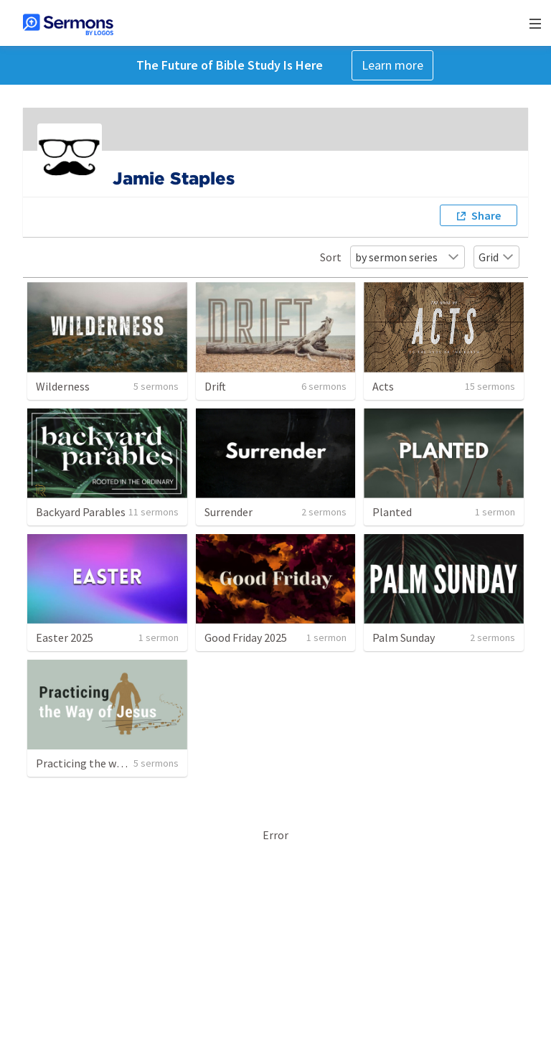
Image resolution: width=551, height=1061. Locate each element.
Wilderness (63, 386)
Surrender (228, 512)
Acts (383, 386)
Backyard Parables (81, 512)
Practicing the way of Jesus (102, 763)
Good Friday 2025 (245, 637)
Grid (496, 257)
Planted (392, 512)
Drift (215, 386)
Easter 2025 (64, 637)
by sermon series (407, 257)
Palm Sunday (403, 637)
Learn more (392, 65)
